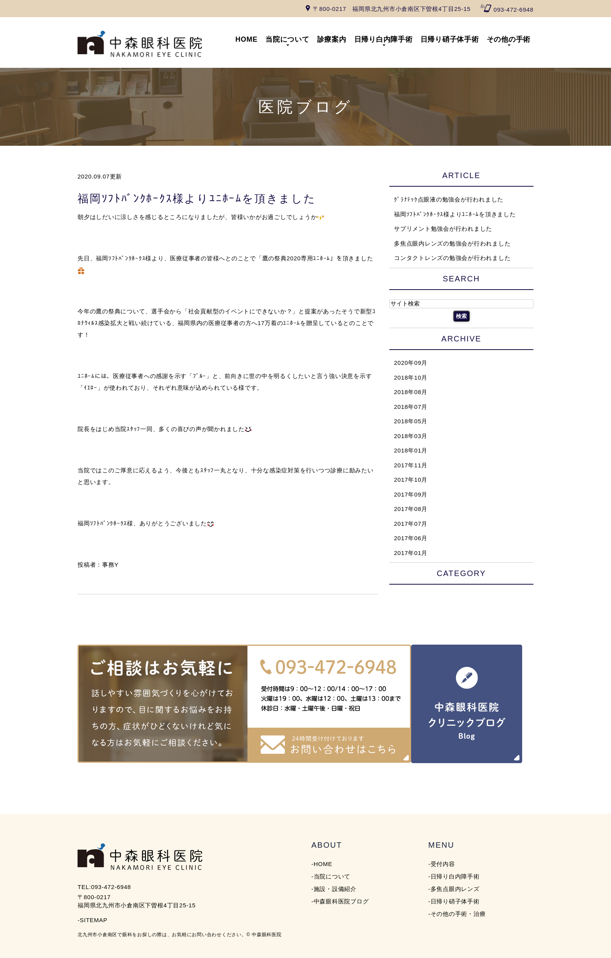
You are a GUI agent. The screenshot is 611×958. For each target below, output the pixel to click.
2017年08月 (410, 509)
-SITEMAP (93, 920)
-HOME (321, 864)
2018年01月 (410, 450)
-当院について (330, 876)
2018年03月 (410, 435)
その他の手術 (509, 39)
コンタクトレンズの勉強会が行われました (452, 258)
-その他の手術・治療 (457, 913)
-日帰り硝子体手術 (454, 901)
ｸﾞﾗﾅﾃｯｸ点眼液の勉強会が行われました (448, 199)
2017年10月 (410, 479)
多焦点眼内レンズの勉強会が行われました (452, 243)
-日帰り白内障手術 (454, 876)
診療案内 (331, 39)
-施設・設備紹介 (334, 889)
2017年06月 (410, 538)
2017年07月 (410, 523)
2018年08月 (410, 392)
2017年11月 (410, 464)
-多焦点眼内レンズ (454, 889)
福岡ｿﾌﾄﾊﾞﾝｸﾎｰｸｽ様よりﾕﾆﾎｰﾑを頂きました (197, 199)
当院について (287, 39)
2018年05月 (410, 421)
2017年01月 (410, 552)
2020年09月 (410, 362)
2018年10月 (410, 377)
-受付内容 (441, 864)
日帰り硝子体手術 (449, 39)
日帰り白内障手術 (383, 39)
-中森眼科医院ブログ (340, 901)
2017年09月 (410, 494)
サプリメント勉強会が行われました (443, 228)
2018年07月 (410, 406)
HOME (246, 39)
